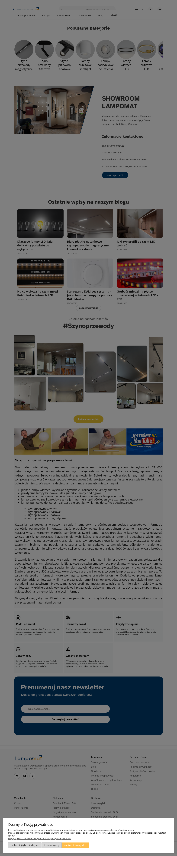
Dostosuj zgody (51, 845)
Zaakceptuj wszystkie (75, 845)
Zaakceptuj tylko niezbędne (24, 845)
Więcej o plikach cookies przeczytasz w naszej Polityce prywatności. (39, 838)
